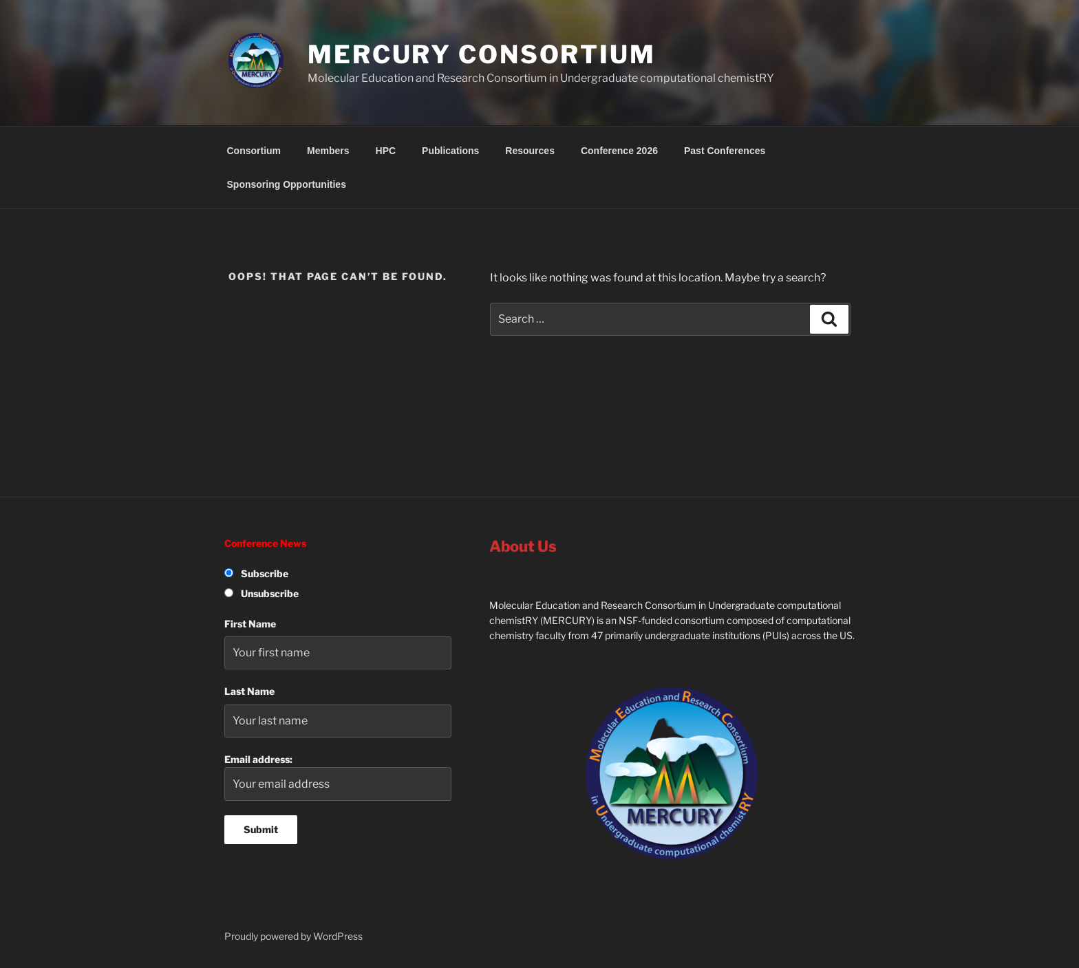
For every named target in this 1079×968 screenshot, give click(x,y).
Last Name (249, 691)
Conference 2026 (619, 150)
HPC (386, 150)
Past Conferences (724, 150)
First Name (250, 624)
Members (328, 150)
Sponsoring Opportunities (286, 184)
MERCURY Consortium (482, 54)
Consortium (254, 150)
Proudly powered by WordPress (293, 936)
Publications (450, 150)
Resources (530, 150)
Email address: (337, 777)
